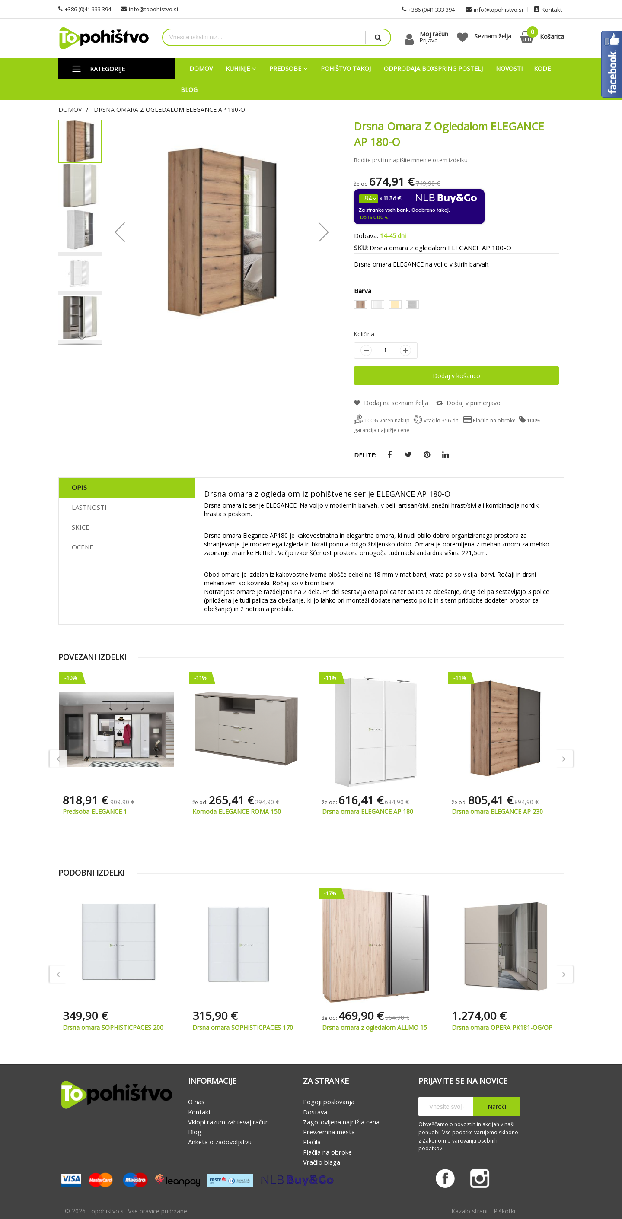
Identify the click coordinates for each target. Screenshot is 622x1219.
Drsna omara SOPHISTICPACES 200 (242, 1027)
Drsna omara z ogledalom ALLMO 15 (504, 1027)
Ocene (82, 547)
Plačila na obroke (327, 1152)
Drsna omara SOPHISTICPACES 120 (113, 1027)
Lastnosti (89, 507)
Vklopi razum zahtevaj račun (228, 1121)
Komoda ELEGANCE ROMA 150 (366, 811)
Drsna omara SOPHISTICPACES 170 (372, 1027)
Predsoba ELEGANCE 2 (95, 811)
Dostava (315, 1112)
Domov (70, 109)
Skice (80, 527)
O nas (196, 1102)
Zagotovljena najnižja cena (341, 1121)
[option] (360, 304)
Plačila (312, 1142)
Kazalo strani (469, 1211)
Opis (79, 487)
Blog (194, 1131)
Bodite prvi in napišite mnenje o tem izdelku (411, 160)
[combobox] (264, 37)
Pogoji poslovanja (328, 1102)
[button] (119, 232)
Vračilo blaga (321, 1162)
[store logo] (103, 38)
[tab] (127, 488)
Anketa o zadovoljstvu (220, 1142)
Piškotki (504, 1211)
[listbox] (456, 305)
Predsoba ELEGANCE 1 (224, 811)
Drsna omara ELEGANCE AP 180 (497, 811)
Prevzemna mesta (329, 1131)
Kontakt (199, 1112)
